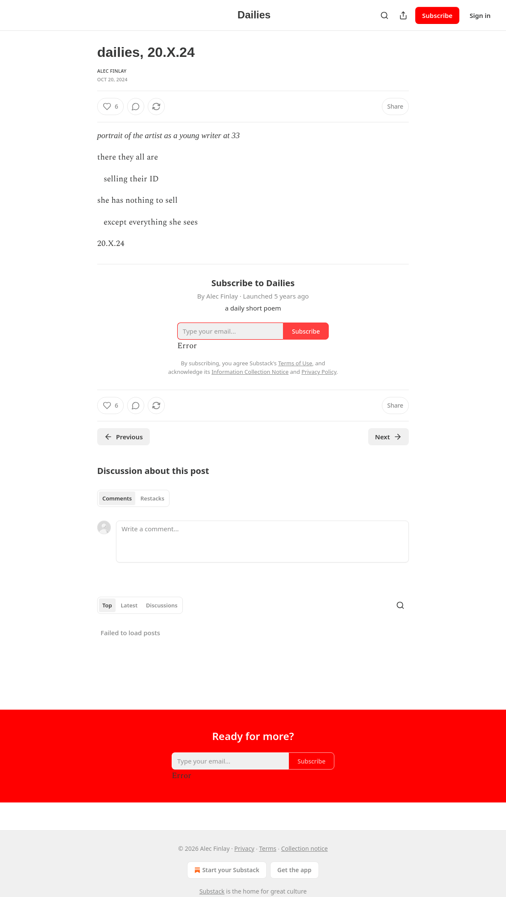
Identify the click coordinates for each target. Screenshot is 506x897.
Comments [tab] (117, 498)
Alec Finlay (111, 71)
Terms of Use (295, 363)
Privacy (244, 848)
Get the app (294, 870)
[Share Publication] (403, 15)
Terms (267, 848)
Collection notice (304, 848)
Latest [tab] (129, 605)
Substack (212, 891)
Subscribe (437, 15)
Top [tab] (107, 605)
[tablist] (133, 498)
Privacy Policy (318, 372)
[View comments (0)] (135, 106)
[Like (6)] (110, 106)
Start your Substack (226, 870)
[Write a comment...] (262, 541)
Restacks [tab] (152, 498)
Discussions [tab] (162, 605)
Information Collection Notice (250, 372)
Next (388, 436)
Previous (123, 436)
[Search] (384, 15)
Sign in (480, 15)
